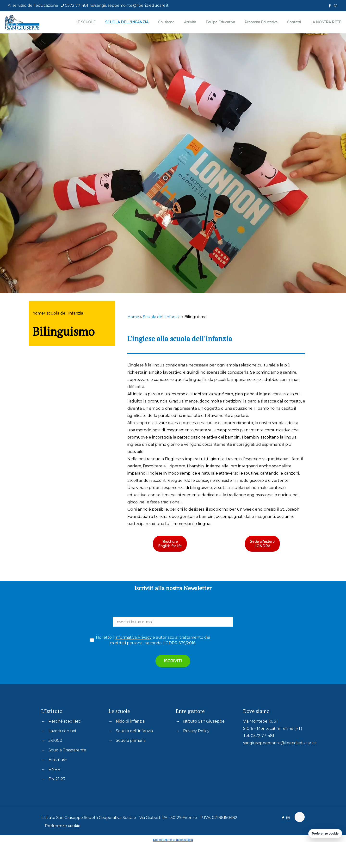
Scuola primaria (131, 740)
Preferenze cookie (62, 825)
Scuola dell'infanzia (134, 731)
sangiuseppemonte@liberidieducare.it (280, 743)
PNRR (54, 769)
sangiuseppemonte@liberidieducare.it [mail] (132, 5)
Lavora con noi (62, 731)
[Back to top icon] (300, 817)
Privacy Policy (196, 731)
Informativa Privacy (133, 637)
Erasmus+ (58, 759)
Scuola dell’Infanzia (161, 317)
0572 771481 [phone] (76, 5)
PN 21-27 (57, 779)
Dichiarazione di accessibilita (173, 840)
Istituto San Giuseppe (204, 721)
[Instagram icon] (335, 5)
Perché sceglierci (65, 721)
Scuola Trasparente (67, 750)
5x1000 (55, 740)
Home (133, 317)
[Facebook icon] (329, 5)
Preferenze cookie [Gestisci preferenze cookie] (325, 833)
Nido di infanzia (130, 721)
